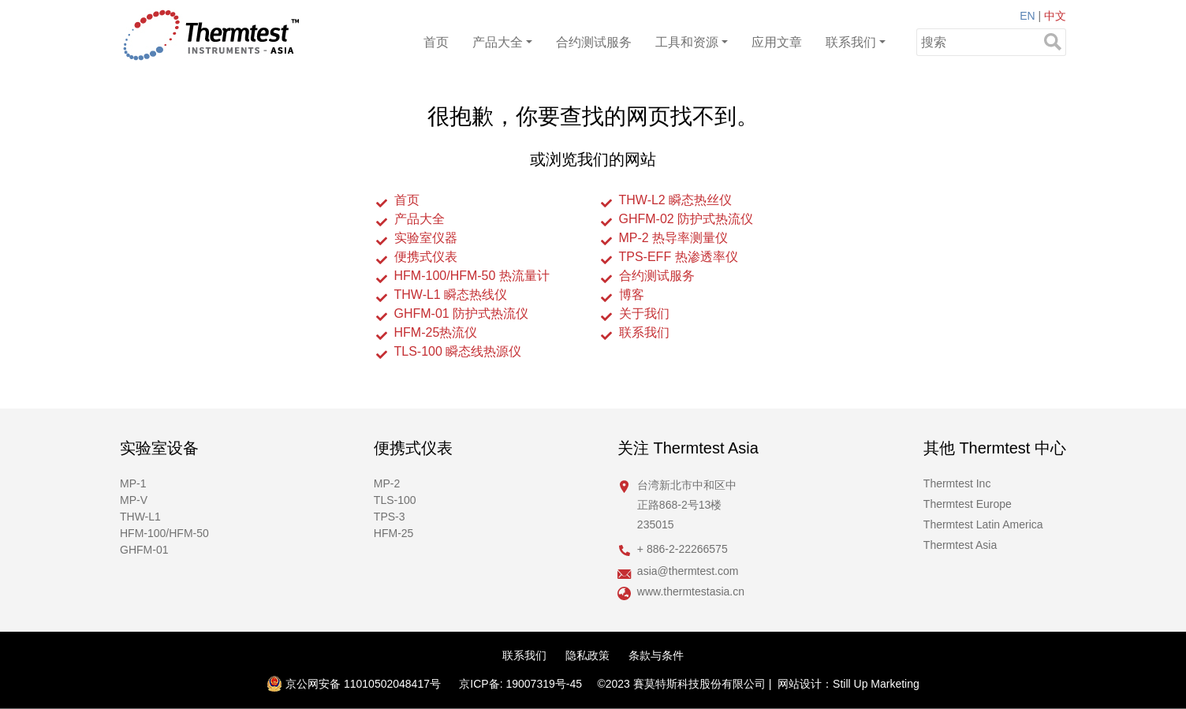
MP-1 (133, 483)
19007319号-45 (543, 683)
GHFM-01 (144, 549)
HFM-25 (394, 533)
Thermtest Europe (967, 504)
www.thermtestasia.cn (690, 591)
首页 (436, 42)
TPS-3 (389, 516)
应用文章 (777, 42)
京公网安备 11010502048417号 (354, 683)
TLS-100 (395, 500)
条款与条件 (656, 655)
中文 (1055, 15)
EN (1027, 15)
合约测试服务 (594, 42)
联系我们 (851, 42)
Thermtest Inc (957, 483)
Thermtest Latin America (983, 524)
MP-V (133, 500)
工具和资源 (686, 42)
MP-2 (387, 483)
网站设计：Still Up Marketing (848, 683)
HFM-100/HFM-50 (164, 533)
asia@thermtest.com (688, 571)
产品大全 (497, 42)
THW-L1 (140, 516)
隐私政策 (587, 655)
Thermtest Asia (960, 545)
